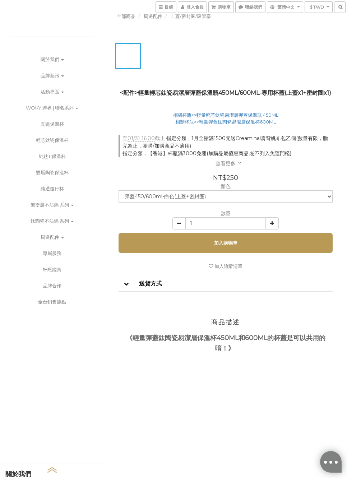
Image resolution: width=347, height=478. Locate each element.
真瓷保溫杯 (52, 124)
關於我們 (52, 59)
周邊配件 (52, 237)
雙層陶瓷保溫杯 (52, 172)
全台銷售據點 (52, 302)
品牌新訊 (52, 75)
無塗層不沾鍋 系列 (52, 205)
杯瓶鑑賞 (52, 269)
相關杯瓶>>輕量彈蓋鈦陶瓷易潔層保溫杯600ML (225, 122)
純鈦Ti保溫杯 (52, 156)
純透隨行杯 (52, 188)
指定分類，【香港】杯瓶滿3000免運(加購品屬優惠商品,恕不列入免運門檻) (206, 153)
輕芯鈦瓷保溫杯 (52, 140)
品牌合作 (52, 285)
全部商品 (126, 16)
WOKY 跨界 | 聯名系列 (52, 108)
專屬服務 (52, 253)
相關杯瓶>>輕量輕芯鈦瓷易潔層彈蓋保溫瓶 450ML (225, 115)
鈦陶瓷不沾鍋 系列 (52, 221)
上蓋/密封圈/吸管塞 (191, 16)
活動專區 (52, 91)
